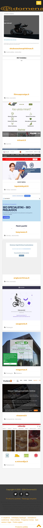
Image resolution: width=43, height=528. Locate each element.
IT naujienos (5, 518)
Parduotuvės (10, 465)
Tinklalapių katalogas (18, 518)
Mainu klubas (15, 520)
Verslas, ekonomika (12, 235)
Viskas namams (11, 190)
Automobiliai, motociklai (13, 52)
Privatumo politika (13, 499)
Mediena (19, 373)
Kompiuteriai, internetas (13, 419)
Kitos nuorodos (11, 98)
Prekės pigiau (17, 522)
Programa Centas (27, 520)
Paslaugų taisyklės (29, 499)
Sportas (8, 144)
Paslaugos (9, 327)
